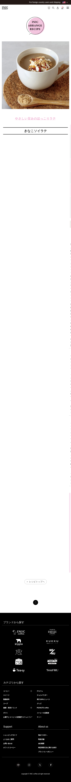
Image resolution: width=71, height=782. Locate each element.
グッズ (39, 704)
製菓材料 (6, 699)
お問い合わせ (7, 743)
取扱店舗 (41, 739)
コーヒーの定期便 (43, 713)
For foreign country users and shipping (44, 2)
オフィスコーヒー (9, 748)
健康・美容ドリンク (10, 708)
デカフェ (40, 691)
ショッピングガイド (10, 735)
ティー (39, 717)
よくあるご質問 (8, 739)
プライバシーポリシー (45, 752)
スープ (5, 704)
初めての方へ (42, 735)
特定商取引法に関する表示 (47, 748)
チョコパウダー (42, 695)
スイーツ (6, 695)
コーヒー (6, 691)
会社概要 (41, 743)
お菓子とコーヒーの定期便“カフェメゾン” (17, 717)
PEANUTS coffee (43, 708)
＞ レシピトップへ (35, 582)
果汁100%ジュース (43, 699)
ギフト (5, 713)
